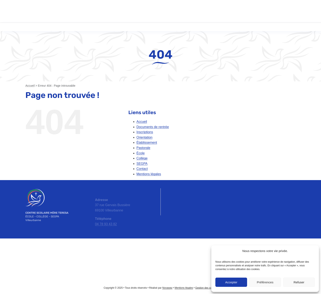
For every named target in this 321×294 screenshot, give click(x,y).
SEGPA (142, 163)
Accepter (231, 282)
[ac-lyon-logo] (160, 248)
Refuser (299, 282)
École (141, 153)
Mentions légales (149, 174)
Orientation (145, 137)
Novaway (167, 287)
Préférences (265, 282)
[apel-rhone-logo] (104, 252)
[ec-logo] (49, 256)
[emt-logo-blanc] (35, 190)
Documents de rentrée (153, 127)
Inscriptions (145, 132)
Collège (142, 158)
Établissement (147, 142)
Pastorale (143, 148)
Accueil (30, 85)
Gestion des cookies (206, 287)
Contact (142, 168)
